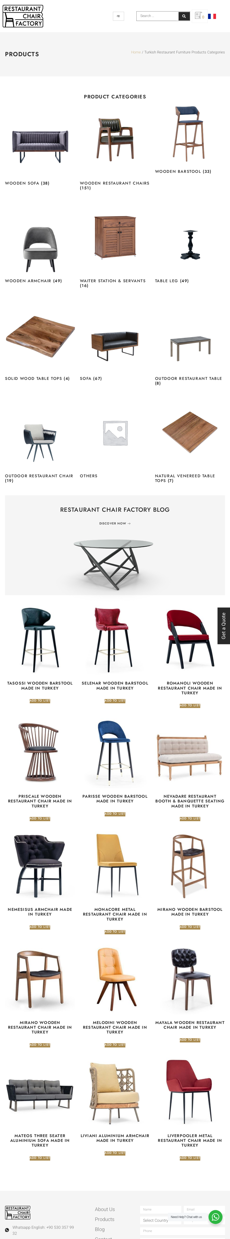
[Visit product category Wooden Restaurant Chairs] (115, 149)
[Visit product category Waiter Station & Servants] (115, 246)
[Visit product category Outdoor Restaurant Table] (190, 344)
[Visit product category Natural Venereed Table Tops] (190, 441)
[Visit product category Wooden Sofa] (40, 146)
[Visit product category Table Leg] (190, 244)
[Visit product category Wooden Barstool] (190, 140)
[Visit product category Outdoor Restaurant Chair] (40, 441)
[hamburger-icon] (118, 16)
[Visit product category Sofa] (115, 341)
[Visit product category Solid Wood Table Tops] (40, 341)
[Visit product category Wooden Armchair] (40, 244)
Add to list (40, 701)
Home (136, 52)
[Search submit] (184, 16)
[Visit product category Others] (115, 439)
